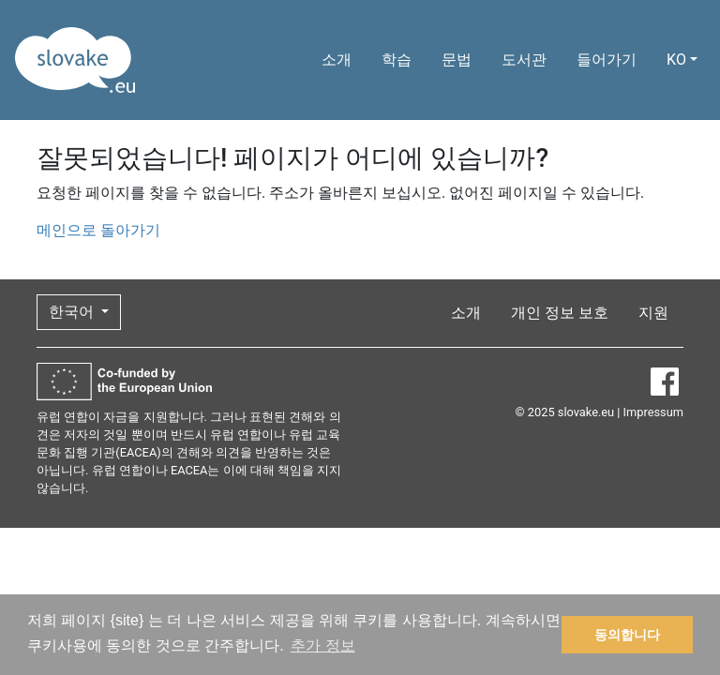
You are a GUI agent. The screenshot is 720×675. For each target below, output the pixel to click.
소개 (337, 59)
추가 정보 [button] (322, 645)
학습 (397, 59)
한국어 (73, 312)
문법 (457, 59)
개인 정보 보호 (559, 313)
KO (676, 59)
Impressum (653, 412)
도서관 (524, 59)
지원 (653, 313)
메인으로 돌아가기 (98, 230)
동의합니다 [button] (627, 634)
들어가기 (607, 59)
